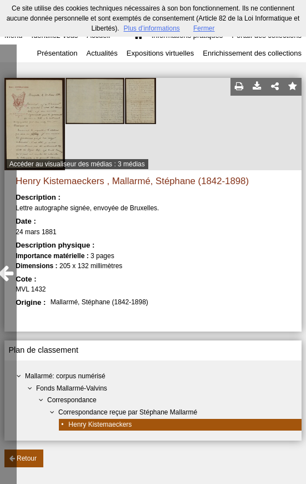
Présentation (57, 53)
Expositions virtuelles (160, 53)
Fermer (204, 28)
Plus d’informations (151, 28)
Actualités (101, 53)
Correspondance (72, 400)
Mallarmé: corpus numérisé (65, 376)
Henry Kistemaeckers (100, 424)
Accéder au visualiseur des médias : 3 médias (77, 164)
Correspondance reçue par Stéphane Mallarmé (127, 412)
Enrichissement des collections (252, 53)
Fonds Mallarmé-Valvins (71, 388)
